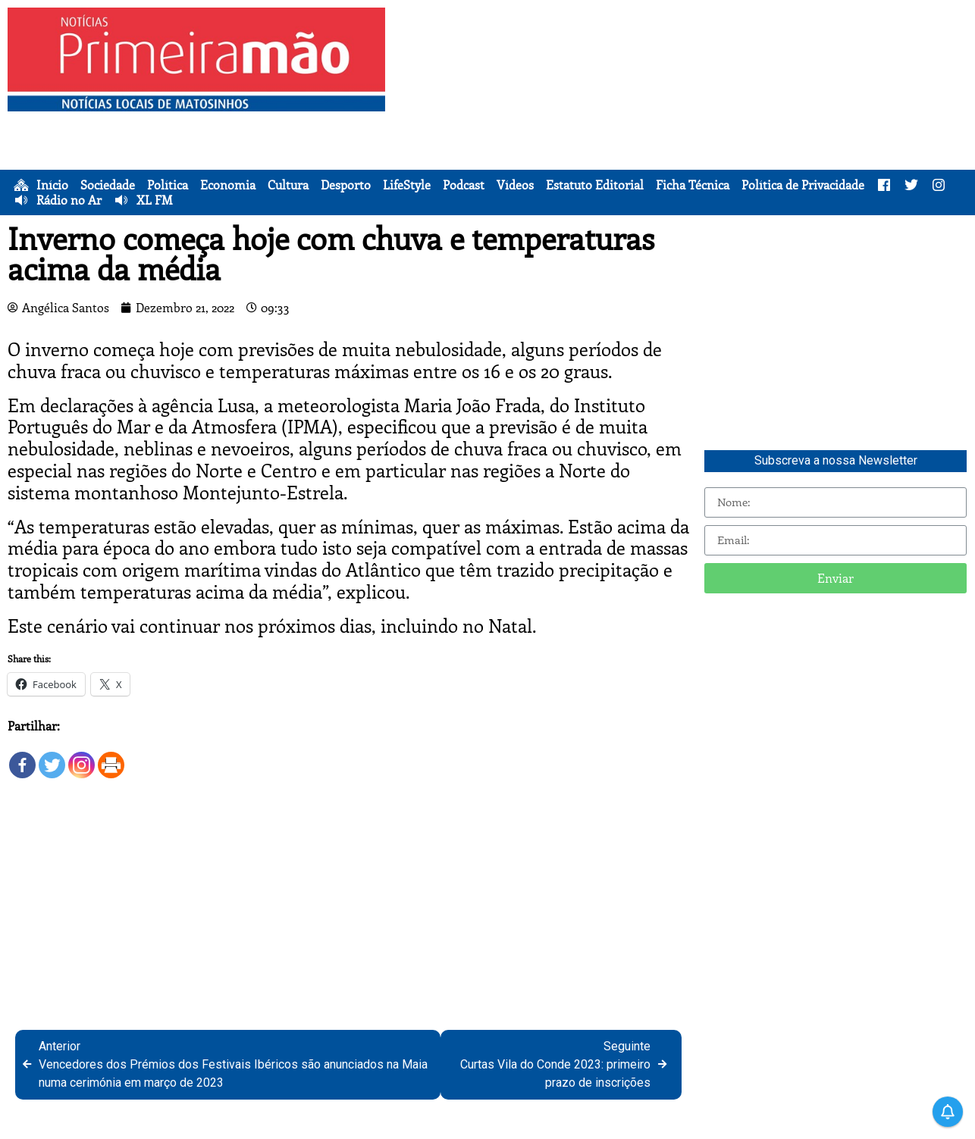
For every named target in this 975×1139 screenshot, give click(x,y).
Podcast (463, 184)
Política (167, 184)
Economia (228, 184)
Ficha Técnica (692, 184)
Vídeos (515, 184)
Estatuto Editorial (595, 184)
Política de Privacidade (802, 184)
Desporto (346, 184)
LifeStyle (407, 184)
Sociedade (107, 184)
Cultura (288, 184)
